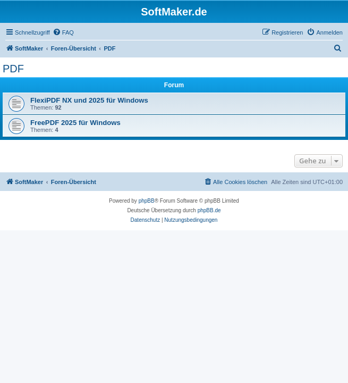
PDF (13, 68)
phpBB (147, 201)
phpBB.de (209, 210)
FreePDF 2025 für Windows (75, 123)
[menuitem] (63, 32)
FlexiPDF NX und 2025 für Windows (89, 100)
